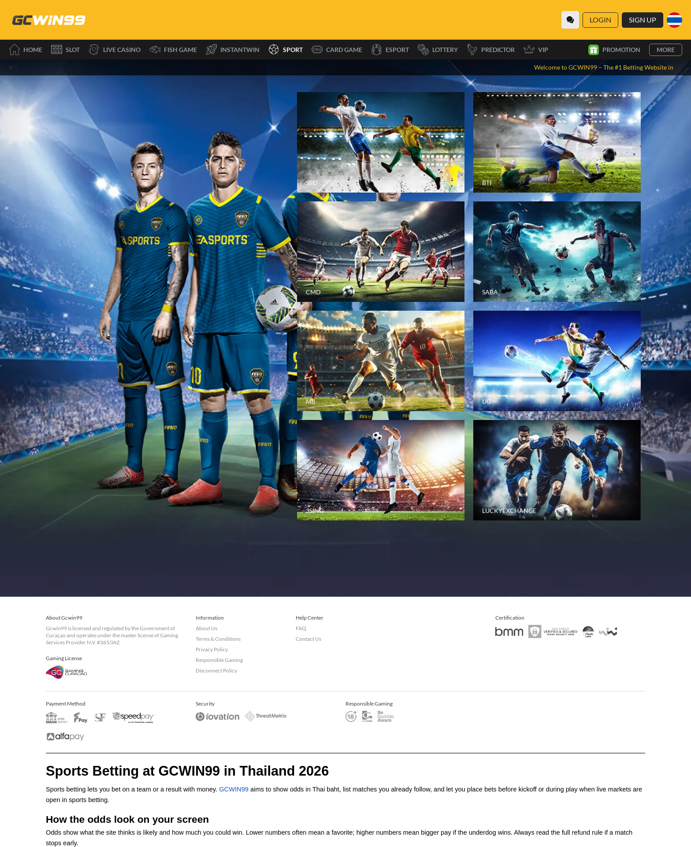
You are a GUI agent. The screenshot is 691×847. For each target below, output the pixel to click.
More (666, 49)
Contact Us (308, 638)
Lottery (438, 49)
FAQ (301, 628)
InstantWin (233, 49)
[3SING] (380, 470)
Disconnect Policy (216, 670)
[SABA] (557, 251)
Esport (390, 49)
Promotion (614, 50)
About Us (206, 628)
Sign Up (642, 19)
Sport (285, 49)
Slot (65, 49)
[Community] (570, 20)
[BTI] (557, 142)
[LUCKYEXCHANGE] (557, 470)
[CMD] (380, 251)
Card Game (337, 49)
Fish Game (173, 49)
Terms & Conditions (218, 638)
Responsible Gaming (219, 660)
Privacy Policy (212, 649)
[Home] (48, 20)
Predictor (491, 49)
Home (25, 49)
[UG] (557, 361)
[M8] (380, 361)
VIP (536, 49)
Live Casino (115, 49)
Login (600, 19)
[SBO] (380, 142)
